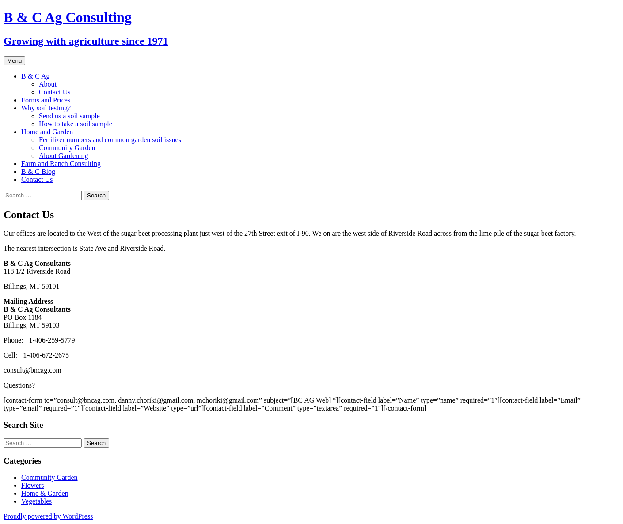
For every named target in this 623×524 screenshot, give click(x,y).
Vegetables (36, 501)
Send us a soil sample (69, 116)
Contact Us (55, 92)
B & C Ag (35, 76)
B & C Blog (38, 171)
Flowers (32, 485)
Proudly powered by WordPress (48, 516)
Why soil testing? (46, 108)
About (48, 84)
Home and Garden (47, 132)
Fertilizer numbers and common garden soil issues (110, 139)
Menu (14, 60)
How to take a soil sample (75, 124)
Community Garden (67, 147)
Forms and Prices (45, 100)
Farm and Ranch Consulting (61, 163)
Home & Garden (44, 493)
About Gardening (63, 155)
